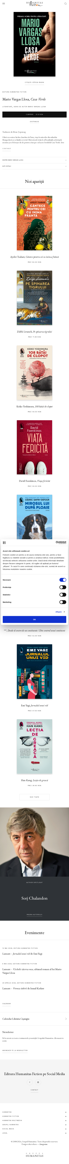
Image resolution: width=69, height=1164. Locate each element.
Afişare (59, 612)
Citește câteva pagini (34, 82)
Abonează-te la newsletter (15, 1050)
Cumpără (34, 114)
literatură (7, 106)
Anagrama (43, 1144)
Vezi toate (34, 797)
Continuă (6, 148)
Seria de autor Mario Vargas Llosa (30, 106)
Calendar (6, 1003)
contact (34, 1090)
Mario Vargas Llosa (15, 99)
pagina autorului (34, 914)
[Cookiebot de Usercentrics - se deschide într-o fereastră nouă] (55, 542)
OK (34, 619)
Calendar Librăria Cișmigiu (15, 1018)
